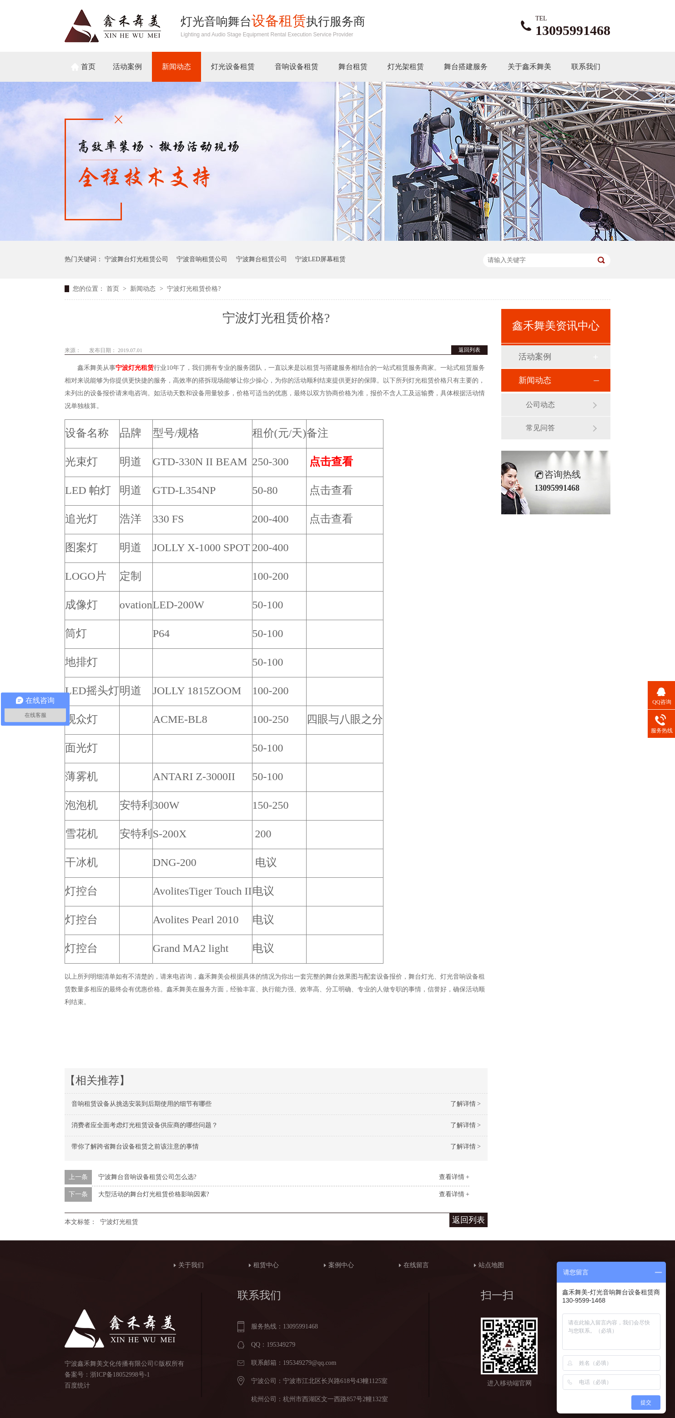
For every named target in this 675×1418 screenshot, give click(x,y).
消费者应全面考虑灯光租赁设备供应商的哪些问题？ (144, 1125)
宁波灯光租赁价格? (194, 288)
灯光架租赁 (406, 66)
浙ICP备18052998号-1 (120, 1374)
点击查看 (331, 462)
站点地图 (491, 1265)
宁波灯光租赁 (135, 367)
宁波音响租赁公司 (201, 259)
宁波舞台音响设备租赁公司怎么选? (147, 1177)
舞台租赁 (353, 66)
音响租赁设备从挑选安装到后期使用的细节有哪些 (141, 1103)
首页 (88, 66)
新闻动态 (176, 66)
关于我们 (191, 1265)
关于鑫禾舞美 (529, 66)
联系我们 (585, 66)
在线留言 (416, 1265)
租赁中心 (266, 1265)
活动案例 (127, 66)
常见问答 (540, 428)
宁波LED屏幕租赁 (320, 259)
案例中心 (341, 1265)
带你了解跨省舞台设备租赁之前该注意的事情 (135, 1146)
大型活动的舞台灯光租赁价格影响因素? (153, 1194)
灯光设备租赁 (233, 66)
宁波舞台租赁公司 (261, 259)
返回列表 (469, 350)
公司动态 (540, 404)
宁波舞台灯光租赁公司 (136, 259)
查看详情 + (454, 1177)
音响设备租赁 (296, 66)
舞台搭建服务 (466, 66)
